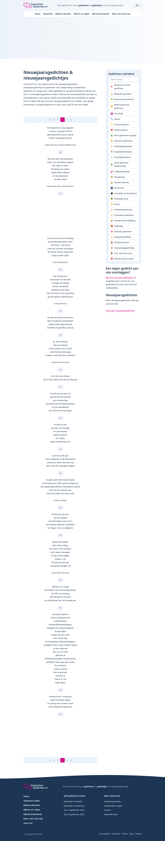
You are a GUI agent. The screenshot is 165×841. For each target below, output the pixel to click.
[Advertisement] (82, 37)
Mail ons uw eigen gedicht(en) (119, 277)
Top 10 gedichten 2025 (74, 814)
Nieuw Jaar (117, 188)
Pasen (115, 204)
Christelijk (117, 113)
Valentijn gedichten (121, 231)
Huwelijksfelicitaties (121, 152)
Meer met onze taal (121, 13)
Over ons (27, 823)
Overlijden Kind (119, 199)
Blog (131, 834)
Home (37, 13)
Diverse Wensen (120, 124)
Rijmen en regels (81, 13)
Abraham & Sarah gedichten (120, 87)
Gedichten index (31, 800)
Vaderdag (117, 226)
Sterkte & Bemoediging (123, 220)
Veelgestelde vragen (113, 805)
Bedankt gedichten (121, 94)
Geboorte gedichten (122, 141)
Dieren (115, 119)
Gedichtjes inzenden (73, 801)
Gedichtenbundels (112, 801)
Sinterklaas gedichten (122, 215)
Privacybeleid (105, 834)
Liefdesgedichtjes (120, 171)
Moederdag (118, 177)
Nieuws (125, 834)
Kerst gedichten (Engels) (123, 135)
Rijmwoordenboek (100, 13)
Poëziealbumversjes (121, 209)
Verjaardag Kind (120, 242)
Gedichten (48, 13)
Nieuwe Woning (120, 182)
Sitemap (138, 834)
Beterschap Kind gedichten (120, 106)
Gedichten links (111, 814)
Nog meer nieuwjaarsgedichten (120, 310)
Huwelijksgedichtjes (121, 146)
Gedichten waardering (74, 805)
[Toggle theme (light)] (138, 5)
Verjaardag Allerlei (121, 237)
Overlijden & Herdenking (124, 193)
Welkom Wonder (63, 13)
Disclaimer (116, 834)
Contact (107, 810)
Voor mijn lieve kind (121, 253)
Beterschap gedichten (122, 99)
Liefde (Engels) (119, 130)
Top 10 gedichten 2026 (74, 810)
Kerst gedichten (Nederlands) (120, 164)
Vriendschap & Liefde (122, 259)
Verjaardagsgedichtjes (123, 248)
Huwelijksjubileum (121, 157)
